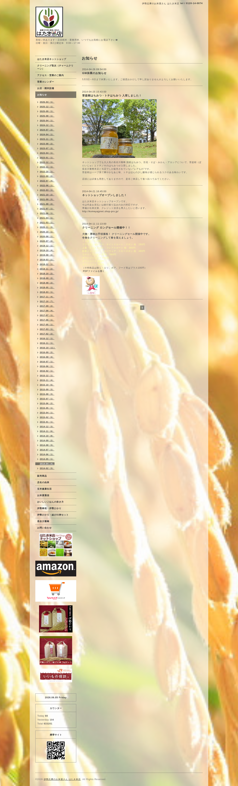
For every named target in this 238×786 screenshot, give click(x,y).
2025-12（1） (47, 107)
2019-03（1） (47, 260)
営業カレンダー (45, 81)
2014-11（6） (47, 431)
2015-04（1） (47, 413)
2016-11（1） (47, 343)
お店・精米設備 (45, 88)
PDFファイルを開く (94, 271)
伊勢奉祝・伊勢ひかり (49, 508)
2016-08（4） (47, 357)
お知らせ (42, 94)
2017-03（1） (47, 329)
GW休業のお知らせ (94, 73)
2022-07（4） (47, 181)
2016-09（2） (47, 352)
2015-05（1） (47, 408)
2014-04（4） (47, 464)
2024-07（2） (47, 130)
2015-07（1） (47, 399)
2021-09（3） (47, 199)
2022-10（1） (47, 171)
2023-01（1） (47, 158)
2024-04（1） (47, 134)
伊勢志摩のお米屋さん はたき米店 (62, 779)
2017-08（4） (47, 311)
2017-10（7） (47, 301)
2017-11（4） (47, 297)
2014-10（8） (47, 436)
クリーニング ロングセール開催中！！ (106, 227)
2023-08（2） (47, 144)
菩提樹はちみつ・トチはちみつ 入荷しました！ (112, 95)
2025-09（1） (47, 111)
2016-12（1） (47, 338)
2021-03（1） (47, 222)
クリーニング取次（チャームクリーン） (55, 67)
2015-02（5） (47, 417)
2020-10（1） (47, 232)
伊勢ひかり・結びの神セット (53, 515)
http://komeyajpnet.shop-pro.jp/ (100, 211)
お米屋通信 (43, 495)
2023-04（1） (47, 153)
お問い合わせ (44, 528)
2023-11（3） (47, 139)
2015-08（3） (47, 394)
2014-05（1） (47, 459)
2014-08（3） (47, 445)
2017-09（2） (47, 306)
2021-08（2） (47, 204)
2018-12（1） (47, 264)
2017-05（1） (47, 324)
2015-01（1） (47, 422)
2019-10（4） (47, 250)
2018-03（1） (47, 292)
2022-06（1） (47, 185)
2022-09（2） (47, 176)
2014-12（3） (47, 426)
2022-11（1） (47, 167)
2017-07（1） (47, 315)
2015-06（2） (47, 403)
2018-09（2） (47, 278)
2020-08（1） (47, 236)
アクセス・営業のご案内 (50, 75)
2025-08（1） (47, 116)
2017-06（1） (47, 320)
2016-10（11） (48, 348)
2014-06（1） (47, 454)
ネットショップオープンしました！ (104, 195)
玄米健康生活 (44, 489)
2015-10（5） (47, 385)
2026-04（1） (47, 102)
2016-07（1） (47, 362)
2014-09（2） (47, 440)
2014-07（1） (47, 450)
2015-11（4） (47, 380)
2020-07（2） (47, 241)
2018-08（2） (47, 283)
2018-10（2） (47, 273)
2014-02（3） (47, 468)
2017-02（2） (47, 334)
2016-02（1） (47, 371)
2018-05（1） (47, 287)
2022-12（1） (47, 162)
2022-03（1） (47, 190)
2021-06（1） (47, 213)
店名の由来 (43, 482)
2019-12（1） (47, 246)
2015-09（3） (47, 389)
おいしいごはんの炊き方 (50, 502)
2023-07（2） (47, 148)
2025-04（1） (47, 120)
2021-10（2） (47, 195)
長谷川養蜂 (43, 521)
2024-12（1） (47, 125)
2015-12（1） (47, 375)
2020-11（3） (47, 227)
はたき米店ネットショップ (51, 59)
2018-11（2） (47, 269)
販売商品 (42, 476)
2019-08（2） (47, 255)
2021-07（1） (47, 209)
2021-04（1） (47, 218)
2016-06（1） (47, 366)
